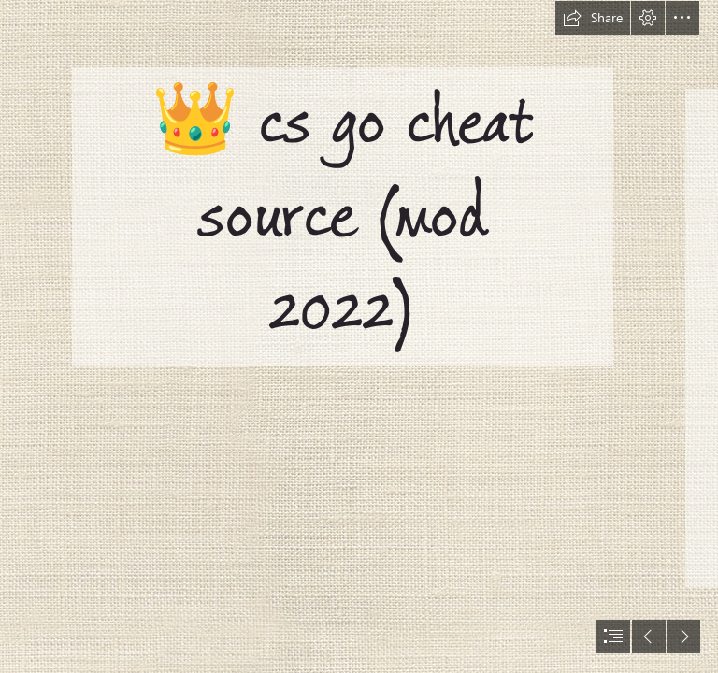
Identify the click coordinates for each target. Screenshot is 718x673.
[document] (359, 336)
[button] (592, 18)
